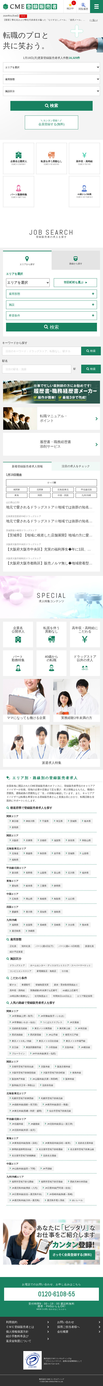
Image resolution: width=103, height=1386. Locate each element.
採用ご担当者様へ (78, 1326)
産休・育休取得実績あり (66, 985)
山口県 (70, 898)
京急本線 (68, 1047)
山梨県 (42, 872)
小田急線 (51, 1047)
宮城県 (70, 853)
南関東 (16, 489)
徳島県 (56, 911)
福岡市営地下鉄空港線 (51, 1181)
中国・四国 (63, 495)
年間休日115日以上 (62, 996)
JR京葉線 (73, 1022)
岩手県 (56, 853)
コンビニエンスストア (20, 971)
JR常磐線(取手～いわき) (51, 1016)
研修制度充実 (42, 985)
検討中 (71, 5)
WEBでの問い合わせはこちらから (51, 1308)
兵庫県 (28, 840)
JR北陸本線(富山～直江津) (59, 1123)
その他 (65, 971)
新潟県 (14, 872)
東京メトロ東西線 (42, 1028)
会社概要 (78, 1331)
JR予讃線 (46, 1168)
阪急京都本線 (62, 1066)
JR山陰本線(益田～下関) (22, 1168)
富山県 (56, 872)
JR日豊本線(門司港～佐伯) (56, 1188)
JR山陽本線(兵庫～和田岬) (44, 1079)
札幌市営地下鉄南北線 (51, 1098)
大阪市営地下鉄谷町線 (53, 1072)
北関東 (40, 489)
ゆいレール (76, 1200)
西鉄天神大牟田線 (77, 1181)
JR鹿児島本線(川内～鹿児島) (25, 1200)
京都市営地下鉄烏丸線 (21, 1066)
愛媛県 (14, 911)
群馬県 (14, 827)
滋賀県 (56, 840)
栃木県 (86, 821)
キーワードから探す (14, 343)
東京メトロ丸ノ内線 (20, 1041)
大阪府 (14, 840)
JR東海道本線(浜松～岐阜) (56, 1143)
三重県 (42, 885)
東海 (16, 495)
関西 (40, 495)
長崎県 (42, 924)
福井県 (84, 872)
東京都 (14, 821)
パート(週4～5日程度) (69, 946)
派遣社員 (89, 946)
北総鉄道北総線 (18, 1028)
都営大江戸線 (70, 1034)
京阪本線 (44, 1066)
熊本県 (84, 924)
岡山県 (28, 898)
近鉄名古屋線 (48, 1155)
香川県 (28, 911)
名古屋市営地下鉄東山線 (81, 1149)
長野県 (28, 872)
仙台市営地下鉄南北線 (59, 1110)
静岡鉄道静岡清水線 (20, 1149)
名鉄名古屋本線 (84, 1143)
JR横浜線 (84, 1047)
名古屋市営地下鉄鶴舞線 (23, 1155)
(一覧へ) (94, 20)
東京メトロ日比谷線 (47, 1041)
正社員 (13, 946)
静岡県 (56, 885)
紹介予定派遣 (16, 952)
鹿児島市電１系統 (54, 1200)
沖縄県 (30, 931)
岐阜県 (28, 885)
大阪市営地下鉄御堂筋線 (23, 1072)
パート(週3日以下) (44, 946)
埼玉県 (58, 821)
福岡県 (14, 924)
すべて (51, 482)
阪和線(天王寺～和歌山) (22, 1085)
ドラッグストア (17, 965)
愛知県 (14, 885)
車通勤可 (26, 985)
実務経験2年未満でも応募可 (43, 990)
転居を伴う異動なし (51, 158)
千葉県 (44, 821)
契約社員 (26, 946)
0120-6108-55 (56, 1294)
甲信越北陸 (86, 489)
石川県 (70, 872)
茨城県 (72, 821)
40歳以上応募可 (70, 990)
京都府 (42, 840)
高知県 (42, 911)
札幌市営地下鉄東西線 (21, 1098)
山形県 (84, 853)
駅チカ (13, 985)
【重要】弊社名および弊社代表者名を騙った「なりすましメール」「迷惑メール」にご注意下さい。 (44, 20)
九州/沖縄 (86, 495)
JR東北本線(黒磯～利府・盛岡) (26, 1110)
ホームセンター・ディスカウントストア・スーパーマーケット (60, 965)
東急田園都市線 (32, 1047)
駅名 (5, 361)
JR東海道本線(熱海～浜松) (23, 1143)
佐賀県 (28, 924)
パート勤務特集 (18, 191)
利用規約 (27, 1322)
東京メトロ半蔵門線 (74, 1041)
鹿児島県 (15, 931)
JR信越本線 (16, 1123)
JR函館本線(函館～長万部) (23, 1104)
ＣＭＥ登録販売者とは (27, 1326)
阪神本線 (68, 1079)
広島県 (14, 898)
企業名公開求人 (18, 158)
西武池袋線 (16, 1034)
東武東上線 (63, 1028)
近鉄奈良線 (46, 1085)
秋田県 (42, 853)
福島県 (14, 859)
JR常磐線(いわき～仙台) (22, 1022)
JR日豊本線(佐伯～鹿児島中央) (26, 1194)
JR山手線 (52, 1034)
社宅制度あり (41, 996)
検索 (51, 327)
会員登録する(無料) (51, 122)
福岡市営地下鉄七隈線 (21, 1181)
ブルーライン (17, 1053)
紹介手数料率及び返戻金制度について (27, 1339)
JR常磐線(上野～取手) (21, 1016)
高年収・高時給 (84, 158)
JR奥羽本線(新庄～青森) (55, 1104)
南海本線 (75, 1072)
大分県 (70, 924)
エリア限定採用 (84, 996)
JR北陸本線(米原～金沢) (22, 1130)
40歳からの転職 (84, 191)
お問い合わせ (78, 1322)
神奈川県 (29, 821)
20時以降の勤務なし (19, 996)
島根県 (42, 898)
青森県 (28, 853)
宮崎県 (56, 924)
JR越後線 (34, 1123)
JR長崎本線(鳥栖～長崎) (60, 1194)
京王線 (14, 1047)
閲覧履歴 (83, 6)
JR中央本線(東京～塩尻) (43, 1053)
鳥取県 (56, 898)
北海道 (14, 853)
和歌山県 (85, 840)
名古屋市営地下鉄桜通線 (50, 1149)
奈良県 (70, 840)
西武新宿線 (34, 1034)
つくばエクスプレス (51, 1022)
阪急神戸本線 (17, 1079)
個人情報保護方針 (27, 1331)
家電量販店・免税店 (46, 971)
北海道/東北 (63, 489)
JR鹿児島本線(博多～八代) (23, 1188)
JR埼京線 (81, 1028)
